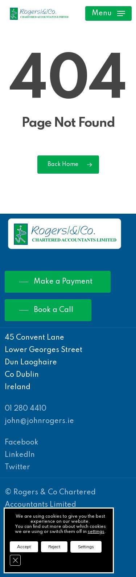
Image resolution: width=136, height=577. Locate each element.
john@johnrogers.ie (39, 421)
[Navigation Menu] (108, 13)
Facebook (21, 442)
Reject (54, 547)
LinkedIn (20, 455)
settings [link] (96, 532)
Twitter (17, 467)
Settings (86, 547)
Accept (24, 547)
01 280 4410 (25, 408)
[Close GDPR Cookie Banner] (15, 560)
